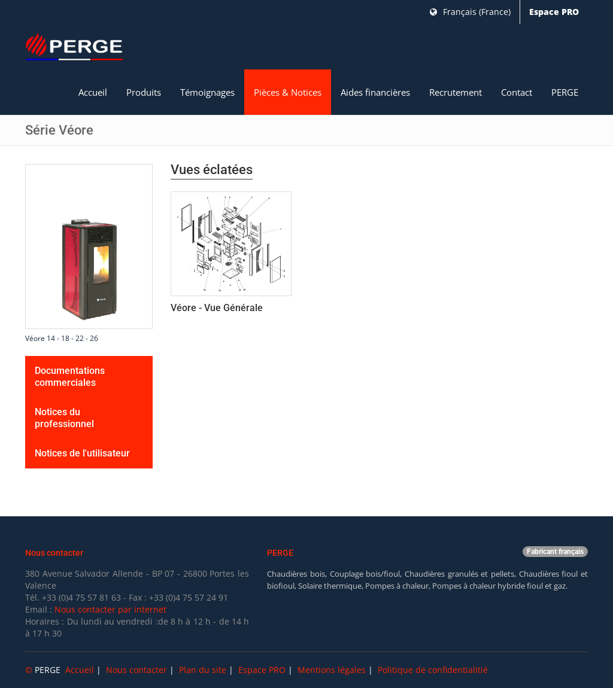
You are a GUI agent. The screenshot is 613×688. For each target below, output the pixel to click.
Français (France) (470, 11)
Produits (143, 92)
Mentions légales (332, 669)
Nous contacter (136, 669)
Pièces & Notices (287, 92)
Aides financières (375, 92)
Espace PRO (554, 11)
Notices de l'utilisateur (82, 453)
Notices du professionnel (64, 418)
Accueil (92, 92)
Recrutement (455, 92)
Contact (516, 92)
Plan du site (202, 669)
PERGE (564, 92)
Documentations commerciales (70, 376)
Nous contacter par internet (110, 609)
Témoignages (207, 92)
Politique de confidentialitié (433, 669)
